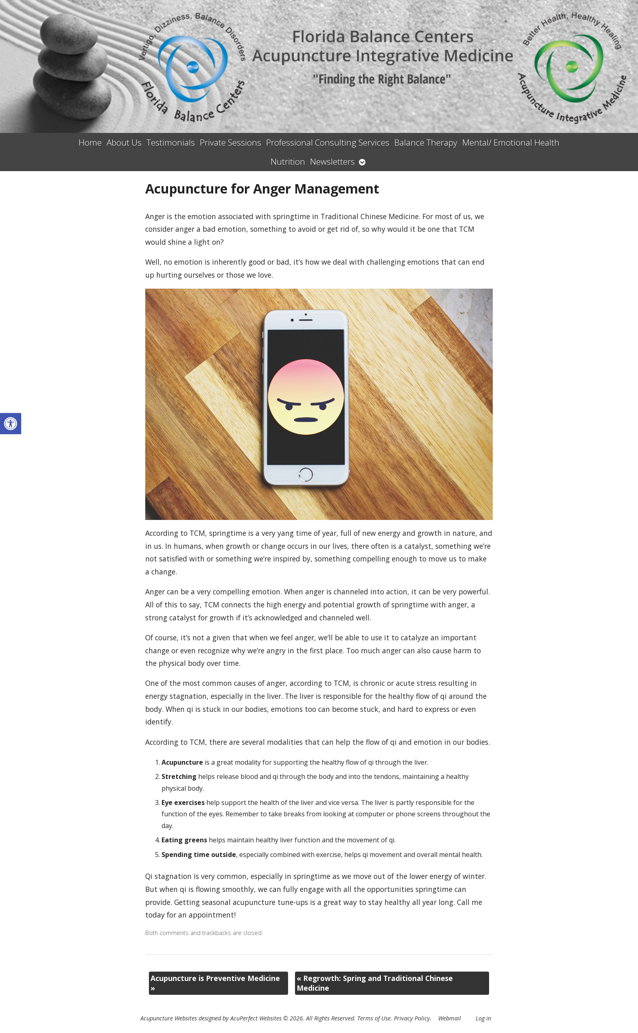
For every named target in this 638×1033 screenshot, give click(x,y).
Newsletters (332, 161)
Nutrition (288, 161)
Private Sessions (230, 142)
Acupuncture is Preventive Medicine (215, 983)
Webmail (449, 1018)
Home (90, 142)
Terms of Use (374, 1018)
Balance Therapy (425, 142)
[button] (10, 423)
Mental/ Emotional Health (510, 142)
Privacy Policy (412, 1018)
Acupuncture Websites (168, 1018)
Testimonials (170, 142)
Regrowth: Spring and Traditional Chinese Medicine (375, 983)
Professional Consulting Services (327, 142)
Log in (483, 1018)
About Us (124, 142)
